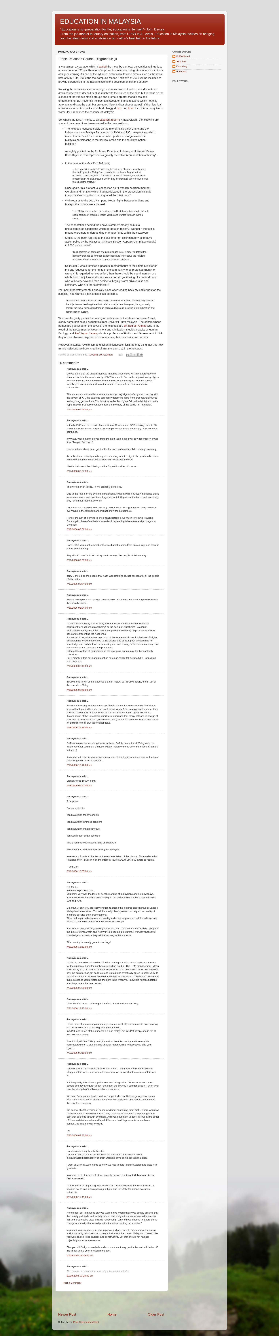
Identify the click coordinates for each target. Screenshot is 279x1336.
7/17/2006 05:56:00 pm (79, 409)
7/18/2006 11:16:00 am (79, 727)
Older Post (156, 1314)
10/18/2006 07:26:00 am (80, 1275)
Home (112, 1314)
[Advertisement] (111, 1301)
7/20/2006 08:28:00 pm (79, 988)
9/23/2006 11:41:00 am (79, 1197)
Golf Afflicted (183, 56)
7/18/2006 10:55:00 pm (79, 871)
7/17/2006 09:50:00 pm (79, 560)
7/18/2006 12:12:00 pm (79, 765)
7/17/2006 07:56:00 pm (79, 529)
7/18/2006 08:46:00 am (79, 690)
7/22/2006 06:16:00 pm (79, 1053)
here (119, 108)
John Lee (181, 61)
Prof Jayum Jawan (86, 333)
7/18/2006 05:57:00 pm (79, 785)
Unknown (181, 71)
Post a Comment (72, 1282)
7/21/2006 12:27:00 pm (79, 1008)
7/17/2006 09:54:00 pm (79, 584)
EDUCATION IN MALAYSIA (100, 21)
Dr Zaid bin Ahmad (135, 325)
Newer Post (67, 1314)
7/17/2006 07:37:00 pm (79, 471)
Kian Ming (181, 66)
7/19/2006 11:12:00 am (79, 946)
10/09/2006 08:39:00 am (80, 1255)
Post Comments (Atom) (86, 1322)
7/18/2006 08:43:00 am (79, 666)
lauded (102, 66)
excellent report (109, 119)
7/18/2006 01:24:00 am (79, 607)
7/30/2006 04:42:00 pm (79, 1135)
